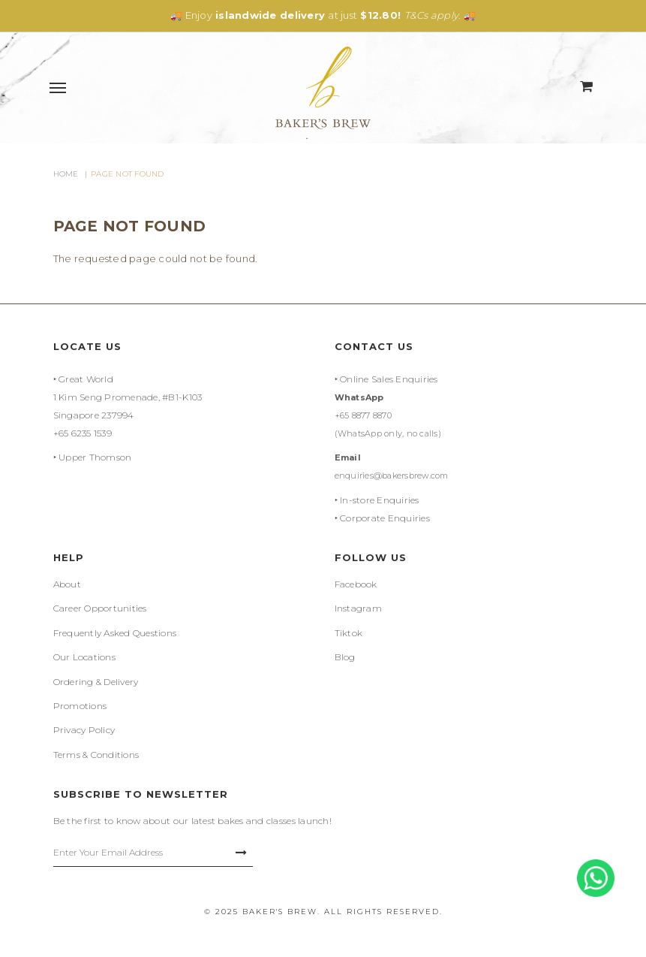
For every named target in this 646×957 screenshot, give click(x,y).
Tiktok (349, 633)
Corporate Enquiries (385, 518)
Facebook (356, 584)
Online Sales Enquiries (389, 379)
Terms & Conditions (96, 754)
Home (66, 174)
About (67, 584)
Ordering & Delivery (96, 681)
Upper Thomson (95, 457)
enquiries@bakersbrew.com (392, 475)
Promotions (80, 705)
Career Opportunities (100, 608)
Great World (86, 379)
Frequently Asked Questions (115, 633)
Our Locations (84, 657)
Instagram (358, 608)
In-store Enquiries (379, 500)
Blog (345, 657)
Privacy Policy (84, 729)
